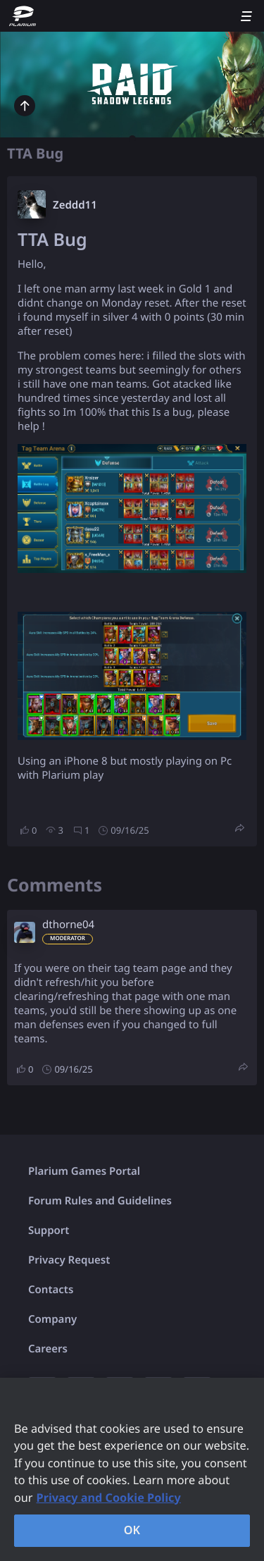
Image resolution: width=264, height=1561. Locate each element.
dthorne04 (68, 925)
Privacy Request (69, 1260)
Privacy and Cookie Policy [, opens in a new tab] (109, 1497)
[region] (132, 1469)
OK (132, 1530)
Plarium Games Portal (84, 1171)
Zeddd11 (75, 205)
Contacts (50, 1290)
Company (52, 1319)
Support (48, 1230)
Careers (48, 1349)
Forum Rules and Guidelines (100, 1201)
